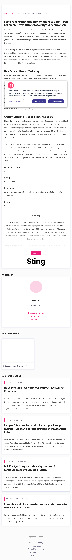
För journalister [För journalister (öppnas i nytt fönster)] (36, 552)
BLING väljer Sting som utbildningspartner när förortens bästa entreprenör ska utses (30, 468)
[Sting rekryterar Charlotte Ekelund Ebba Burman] (18, 351)
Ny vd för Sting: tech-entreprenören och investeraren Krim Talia (34, 389)
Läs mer (36, 253)
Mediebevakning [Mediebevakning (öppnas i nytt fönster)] (36, 542)
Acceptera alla (56, 101)
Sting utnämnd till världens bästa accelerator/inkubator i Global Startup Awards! (36, 505)
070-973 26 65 (36, 316)
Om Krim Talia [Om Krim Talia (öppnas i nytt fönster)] (36, 319)
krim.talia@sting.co (36, 313)
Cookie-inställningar (16, 101)
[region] (36, 94)
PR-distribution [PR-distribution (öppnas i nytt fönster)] (36, 546)
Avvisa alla (39, 101)
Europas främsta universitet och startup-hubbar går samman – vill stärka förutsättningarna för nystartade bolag (35, 429)
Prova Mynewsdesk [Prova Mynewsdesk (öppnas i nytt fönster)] (36, 549)
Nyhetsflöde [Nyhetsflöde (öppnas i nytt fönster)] (36, 556)
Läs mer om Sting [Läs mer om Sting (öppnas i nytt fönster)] (11, 171)
